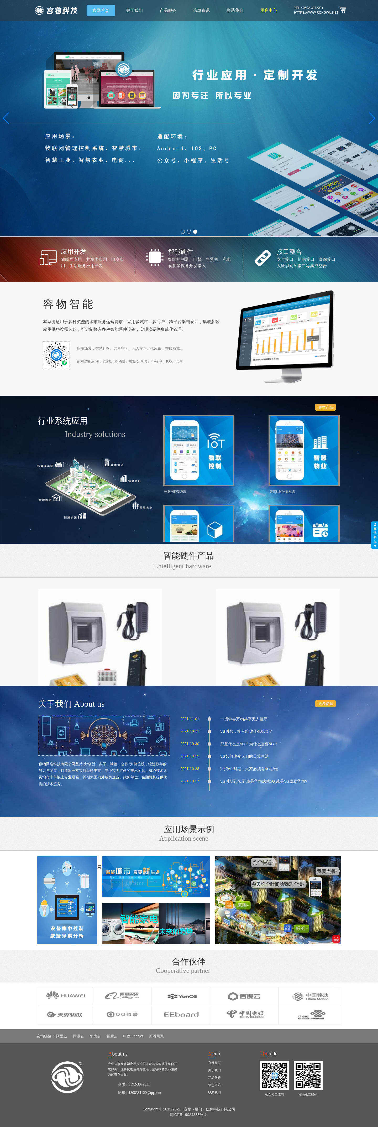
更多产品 (325, 407)
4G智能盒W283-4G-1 (150, 665)
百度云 (112, 1036)
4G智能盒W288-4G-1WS (72, 665)
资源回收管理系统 (175, 517)
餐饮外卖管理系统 (267, 517)
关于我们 (134, 10)
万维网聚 (156, 1036)
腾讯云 (78, 1036)
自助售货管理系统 (313, 517)
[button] (183, 232)
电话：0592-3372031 (134, 1084)
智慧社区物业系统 (221, 460)
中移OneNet (133, 1036)
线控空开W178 (305, 665)
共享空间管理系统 (267, 460)
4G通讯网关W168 (227, 665)
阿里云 (61, 1036)
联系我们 (235, 10)
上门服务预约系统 (313, 460)
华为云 (95, 1036)
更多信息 (325, 704)
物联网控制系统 (174, 460)
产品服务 (168, 10)
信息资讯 (201, 10)
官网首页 (100, 10)
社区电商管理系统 (221, 517)
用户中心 (268, 10)
